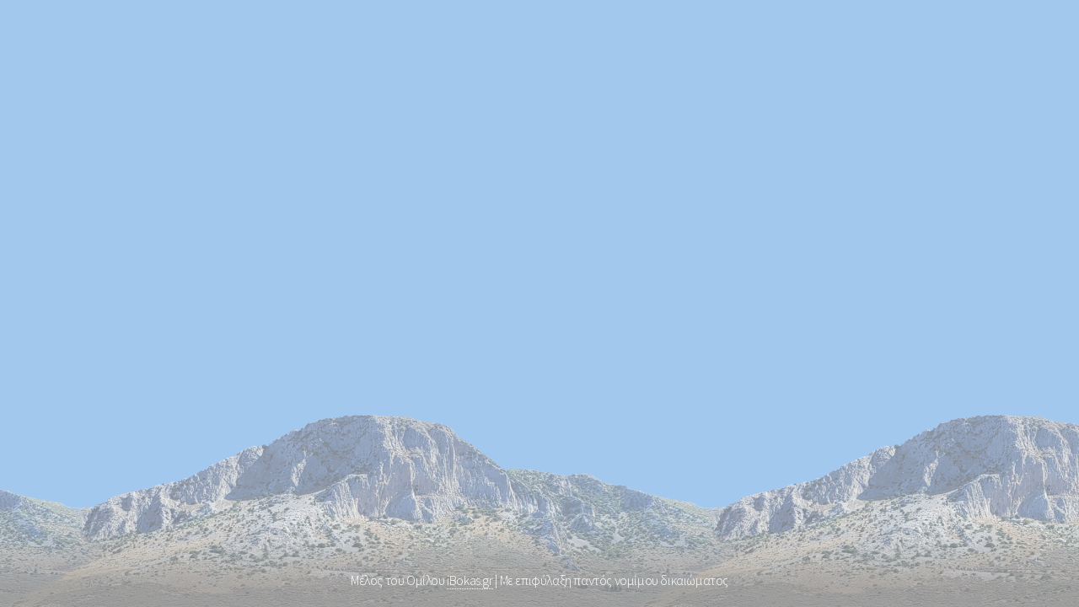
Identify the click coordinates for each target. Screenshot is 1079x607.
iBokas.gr (469, 580)
